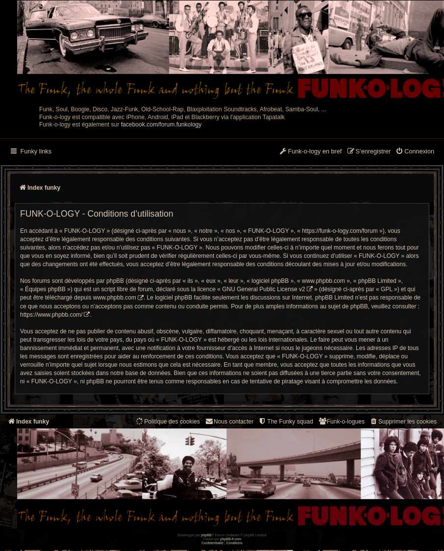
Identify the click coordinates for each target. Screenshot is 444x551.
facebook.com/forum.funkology (161, 124)
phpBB (206, 535)
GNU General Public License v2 (263, 289)
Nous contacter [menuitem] (229, 421)
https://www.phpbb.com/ (51, 314)
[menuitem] (414, 152)
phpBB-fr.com (231, 539)
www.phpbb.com (114, 297)
